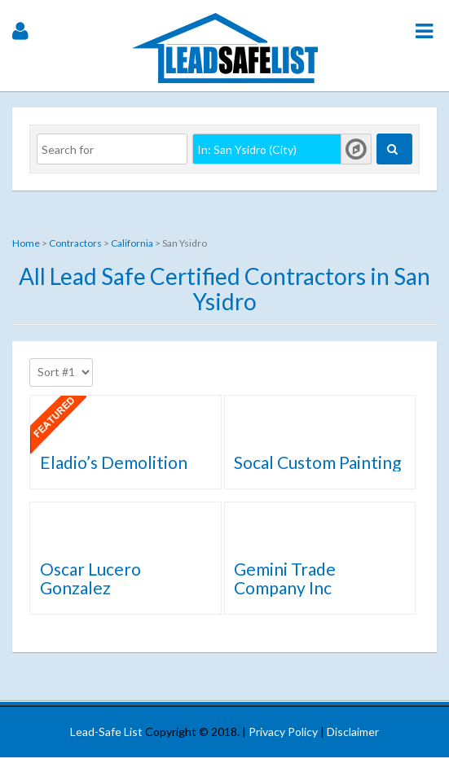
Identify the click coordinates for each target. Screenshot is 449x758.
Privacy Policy (283, 731)
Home (26, 243)
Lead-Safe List (106, 731)
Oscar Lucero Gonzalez (90, 578)
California (132, 243)
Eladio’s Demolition (113, 462)
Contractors (75, 243)
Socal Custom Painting (317, 462)
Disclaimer (353, 731)
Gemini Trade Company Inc (285, 578)
